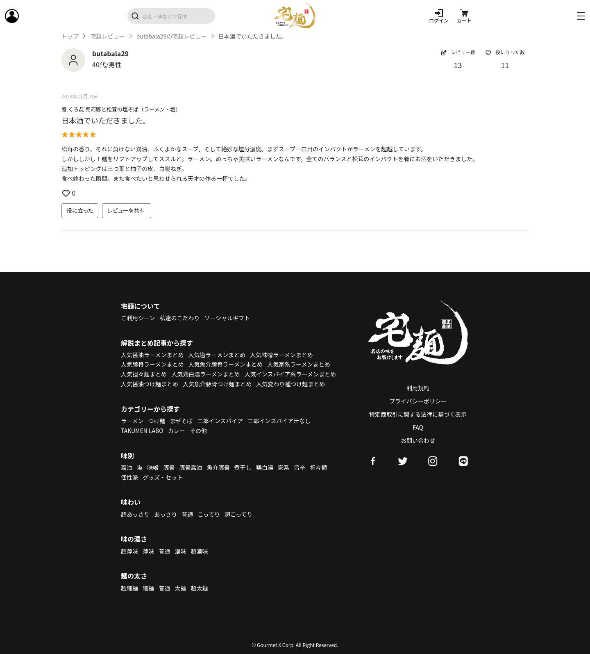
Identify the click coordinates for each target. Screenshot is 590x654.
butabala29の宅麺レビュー (171, 36)
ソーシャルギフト (227, 318)
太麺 (180, 588)
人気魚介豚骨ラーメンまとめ (225, 364)
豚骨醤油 (190, 467)
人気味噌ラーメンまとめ (281, 355)
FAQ (418, 427)
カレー (176, 430)
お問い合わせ (418, 440)
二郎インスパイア (220, 421)
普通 (187, 514)
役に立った (79, 210)
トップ (70, 36)
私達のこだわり (179, 318)
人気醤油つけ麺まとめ (149, 384)
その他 (198, 430)
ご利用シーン (138, 318)
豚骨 (169, 467)
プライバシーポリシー (418, 401)
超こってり (238, 514)
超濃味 (199, 551)
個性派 (129, 477)
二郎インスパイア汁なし (279, 421)
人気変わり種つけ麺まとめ (290, 384)
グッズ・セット (163, 477)
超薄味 (129, 551)
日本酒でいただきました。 (105, 120)
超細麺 (129, 588)
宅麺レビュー (107, 36)
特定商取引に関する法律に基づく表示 (418, 414)
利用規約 (417, 388)
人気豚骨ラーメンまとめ (152, 364)
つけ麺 (157, 421)
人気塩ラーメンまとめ (216, 355)
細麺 (148, 588)
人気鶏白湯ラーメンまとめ (205, 374)
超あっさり (135, 514)
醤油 (126, 467)
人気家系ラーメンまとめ (298, 364)
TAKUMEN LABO (142, 430)
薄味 (148, 551)
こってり (208, 514)
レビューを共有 (126, 210)
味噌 (153, 467)
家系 (283, 467)
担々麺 (318, 467)
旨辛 (299, 467)
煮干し (243, 467)
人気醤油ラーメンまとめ (152, 355)
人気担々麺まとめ (144, 374)
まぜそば (181, 421)
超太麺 (199, 588)
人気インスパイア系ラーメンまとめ (290, 374)
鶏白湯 (264, 467)
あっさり (165, 514)
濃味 (180, 551)
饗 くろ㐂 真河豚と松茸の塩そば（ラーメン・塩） (121, 109)
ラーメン (132, 421)
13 (458, 64)
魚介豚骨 (218, 467)
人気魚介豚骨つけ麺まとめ (217, 384)
